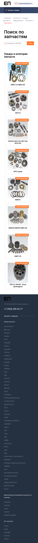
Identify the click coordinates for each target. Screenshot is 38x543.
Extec (5, 450)
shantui (6, 365)
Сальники (7, 349)
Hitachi (6, 526)
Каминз (6, 336)
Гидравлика (18, 21)
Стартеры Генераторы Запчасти (14, 463)
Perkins (6, 411)
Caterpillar (7, 342)
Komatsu (28, 21)
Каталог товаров (13, 10)
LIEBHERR (7, 424)
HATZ (5, 407)
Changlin (7, 362)
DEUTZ (6, 447)
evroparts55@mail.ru (25, 3)
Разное (6, 346)
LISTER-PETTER (9, 401)
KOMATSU (7, 502)
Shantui (6, 539)
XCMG (6, 417)
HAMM (6, 440)
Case (5, 372)
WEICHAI (7, 388)
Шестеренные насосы (11, 473)
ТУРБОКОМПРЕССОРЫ (11, 398)
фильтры (7, 329)
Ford (5, 469)
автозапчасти (8, 326)
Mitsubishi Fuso (9, 404)
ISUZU (6, 391)
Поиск (30, 43)
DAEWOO (7, 368)
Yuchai (6, 489)
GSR (5, 430)
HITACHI (6, 352)
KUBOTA (6, 512)
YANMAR (7, 466)
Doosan (6, 385)
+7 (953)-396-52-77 (13, 309)
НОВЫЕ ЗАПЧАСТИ (10, 482)
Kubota (6, 427)
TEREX (6, 479)
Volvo (6, 434)
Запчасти (8, 23)
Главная (7, 18)
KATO (6, 339)
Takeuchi (7, 378)
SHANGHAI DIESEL (10, 515)
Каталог (16, 18)
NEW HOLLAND (9, 486)
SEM (5, 375)
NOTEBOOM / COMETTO (12, 420)
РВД (5, 453)
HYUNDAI (7, 355)
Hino (5, 437)
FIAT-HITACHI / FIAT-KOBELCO (13, 456)
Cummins (7, 414)
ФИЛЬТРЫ (7, 460)
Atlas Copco (8, 443)
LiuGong (6, 381)
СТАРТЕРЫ (7, 394)
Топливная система (10, 476)
